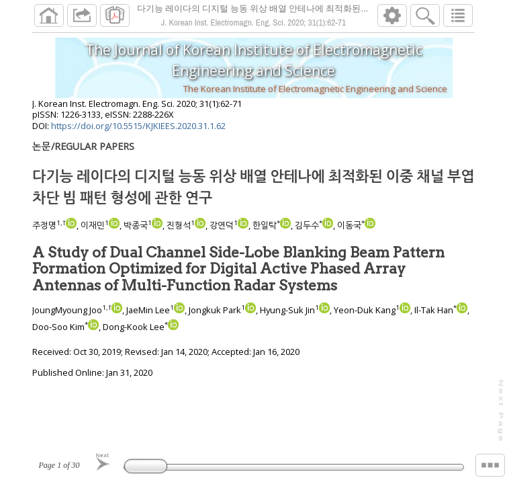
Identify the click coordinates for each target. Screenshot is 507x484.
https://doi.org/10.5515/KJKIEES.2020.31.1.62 (138, 131)
